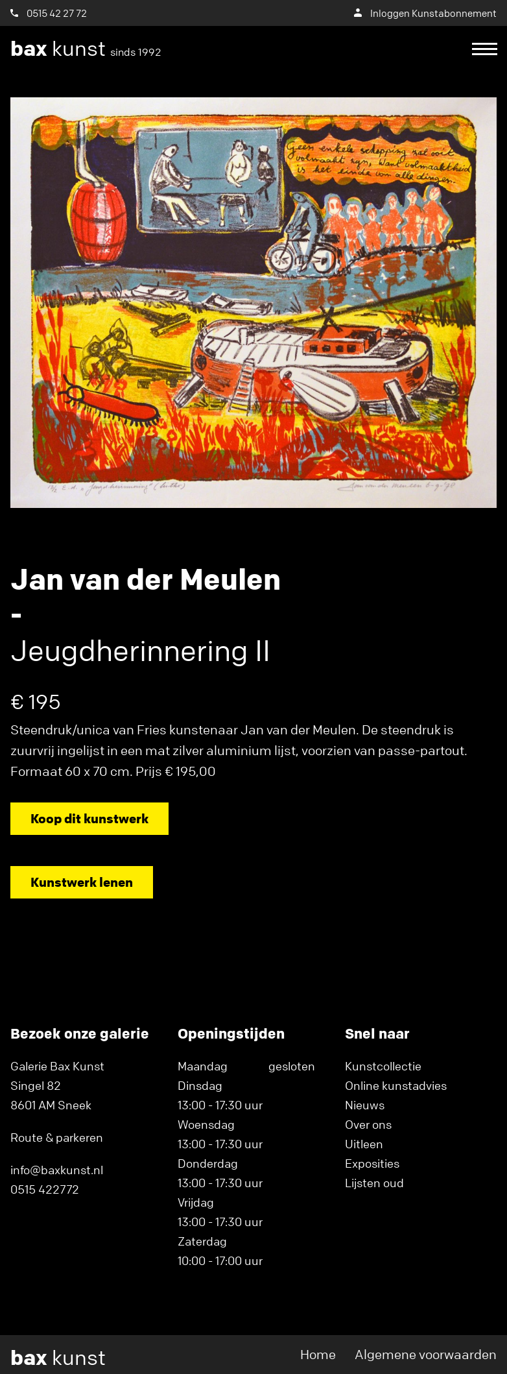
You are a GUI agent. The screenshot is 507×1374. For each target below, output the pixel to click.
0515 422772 (44, 1189)
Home (318, 1354)
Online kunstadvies (396, 1085)
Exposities (372, 1163)
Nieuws (364, 1105)
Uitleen (364, 1144)
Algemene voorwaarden (426, 1354)
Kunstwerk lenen (81, 882)
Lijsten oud (374, 1182)
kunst (85, 48)
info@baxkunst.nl (56, 1170)
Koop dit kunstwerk (89, 818)
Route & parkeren (56, 1137)
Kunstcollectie (383, 1066)
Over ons (368, 1124)
